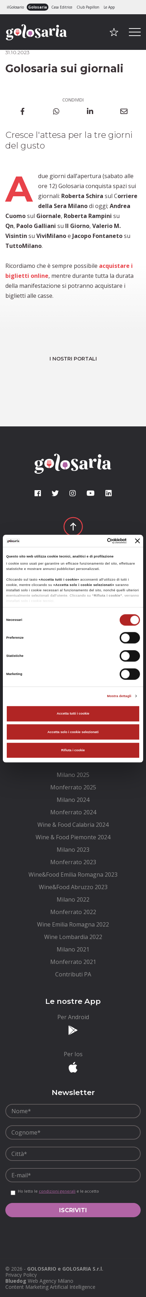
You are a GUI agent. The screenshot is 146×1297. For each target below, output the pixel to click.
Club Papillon (88, 7)
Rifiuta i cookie (73, 750)
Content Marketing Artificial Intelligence (50, 1286)
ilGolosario (15, 7)
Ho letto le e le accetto (58, 1191)
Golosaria (37, 7)
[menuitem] (73, 774)
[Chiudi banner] (137, 540)
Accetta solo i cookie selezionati (73, 732)
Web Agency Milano (50, 1280)
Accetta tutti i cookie (73, 714)
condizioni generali (57, 1191)
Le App (109, 7)
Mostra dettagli (119, 696)
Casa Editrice (61, 7)
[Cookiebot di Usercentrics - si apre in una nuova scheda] (96, 541)
